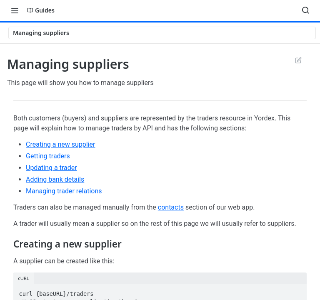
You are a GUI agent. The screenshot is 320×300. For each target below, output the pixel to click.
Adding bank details (55, 179)
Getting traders (48, 156)
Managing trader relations (64, 191)
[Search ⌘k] (305, 10)
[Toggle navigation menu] (14, 10)
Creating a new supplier (60, 144)
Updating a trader (51, 168)
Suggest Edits (298, 60)
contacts (171, 207)
